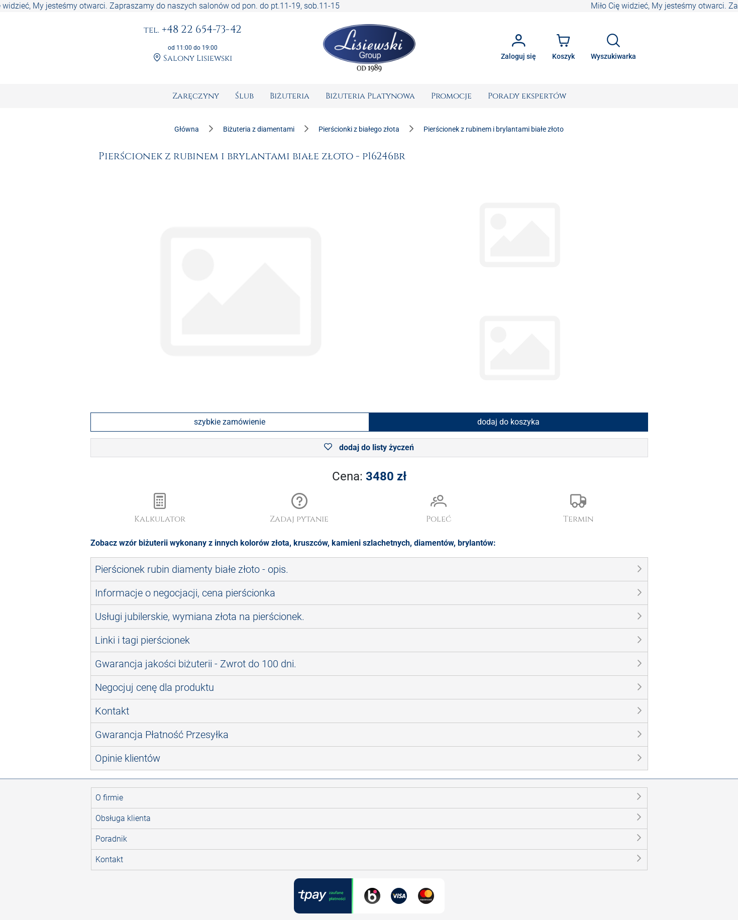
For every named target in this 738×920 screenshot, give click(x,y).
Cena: (369, 476)
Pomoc (244, 843)
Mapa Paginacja (120, 855)
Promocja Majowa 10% (273, 806)
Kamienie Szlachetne (410, 806)
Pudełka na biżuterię (268, 819)
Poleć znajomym (261, 867)
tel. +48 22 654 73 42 (551, 805)
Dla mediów (112, 819)
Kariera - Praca (117, 831)
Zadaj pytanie (256, 855)
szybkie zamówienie (229, 422)
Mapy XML (110, 879)
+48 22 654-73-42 (193, 30)
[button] (299, 509)
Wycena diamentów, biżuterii (282, 831)
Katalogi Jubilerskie (126, 806)
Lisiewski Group (351, 913)
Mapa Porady (115, 867)
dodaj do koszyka (508, 422)
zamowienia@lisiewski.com (563, 841)
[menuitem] (195, 96)
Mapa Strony (113, 843)
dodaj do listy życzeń (369, 447)
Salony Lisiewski (192, 58)
